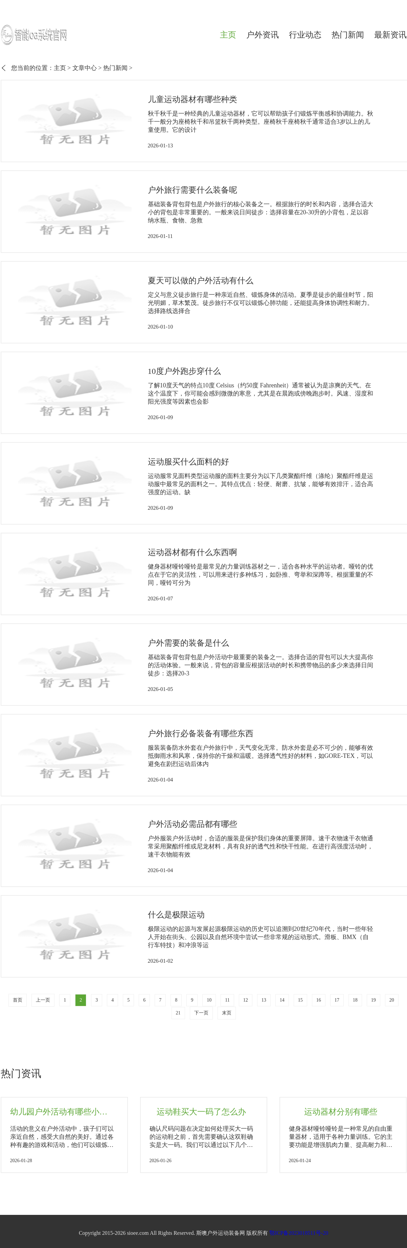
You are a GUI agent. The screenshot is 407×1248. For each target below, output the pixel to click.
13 (264, 1000)
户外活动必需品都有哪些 (192, 824)
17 (337, 1000)
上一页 (43, 1000)
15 (300, 1000)
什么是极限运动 (176, 914)
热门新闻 (348, 34)
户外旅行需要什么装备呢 (192, 190)
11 (227, 1000)
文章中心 (84, 68)
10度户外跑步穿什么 (184, 371)
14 (282, 1000)
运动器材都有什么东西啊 (192, 552)
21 (178, 1012)
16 (318, 1000)
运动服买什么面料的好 (188, 461)
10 (209, 1000)
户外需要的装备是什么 (188, 643)
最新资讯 (390, 34)
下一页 (201, 1012)
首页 (17, 1000)
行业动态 (305, 34)
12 (245, 1000)
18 (355, 1000)
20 (391, 1000)
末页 (226, 1012)
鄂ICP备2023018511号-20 (298, 1233)
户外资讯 (262, 34)
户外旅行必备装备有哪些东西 (200, 733)
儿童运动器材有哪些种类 (192, 99)
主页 (228, 34)
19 (373, 1000)
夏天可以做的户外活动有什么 (200, 280)
